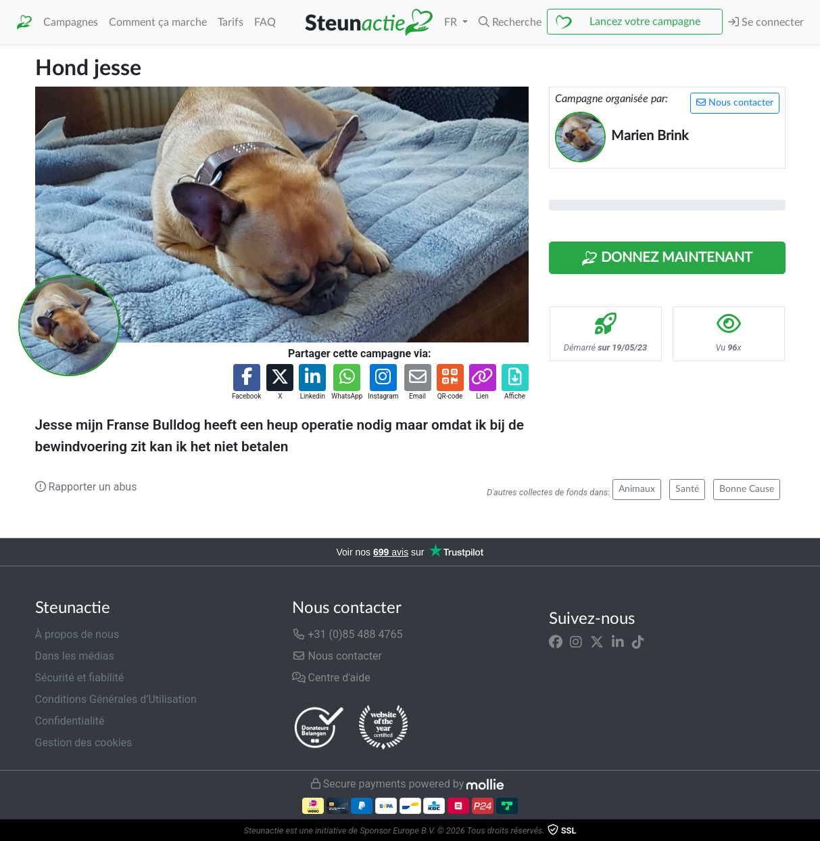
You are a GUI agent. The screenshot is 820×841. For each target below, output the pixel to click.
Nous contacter (734, 102)
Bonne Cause (746, 489)
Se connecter (766, 22)
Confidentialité (70, 720)
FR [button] (452, 22)
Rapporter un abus (86, 486)
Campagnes (70, 22)
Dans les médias (74, 656)
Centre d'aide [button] (331, 677)
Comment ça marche (158, 22)
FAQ (265, 22)
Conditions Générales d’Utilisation (116, 699)
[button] (510, 22)
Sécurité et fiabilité (79, 677)
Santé (687, 489)
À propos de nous (77, 634)
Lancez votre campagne (644, 21)
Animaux (637, 489)
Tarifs (230, 22)
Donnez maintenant (666, 258)
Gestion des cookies (83, 742)
